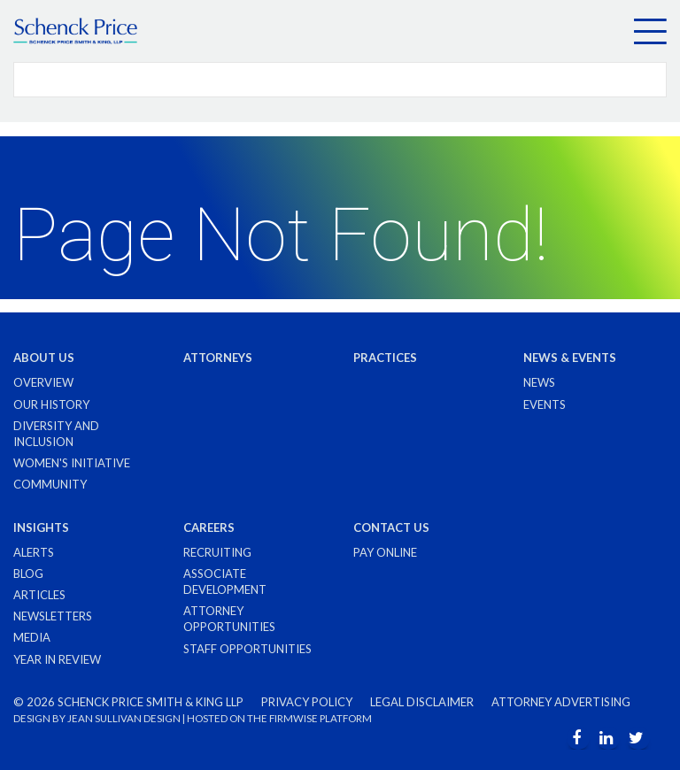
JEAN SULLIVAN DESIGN (124, 718)
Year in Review (57, 659)
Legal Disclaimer (422, 702)
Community (50, 484)
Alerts (33, 552)
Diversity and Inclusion (56, 434)
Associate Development (225, 581)
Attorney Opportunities (229, 619)
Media (31, 637)
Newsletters (52, 616)
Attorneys (217, 357)
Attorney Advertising (560, 702)
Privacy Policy (306, 702)
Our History (51, 404)
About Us (43, 357)
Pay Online (385, 552)
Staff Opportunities (247, 649)
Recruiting (217, 552)
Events (544, 404)
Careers (209, 527)
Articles (39, 595)
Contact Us (391, 527)
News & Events (569, 357)
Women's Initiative (71, 463)
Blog (28, 573)
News (539, 382)
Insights (41, 527)
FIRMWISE (293, 718)
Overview (43, 382)
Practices (385, 357)
